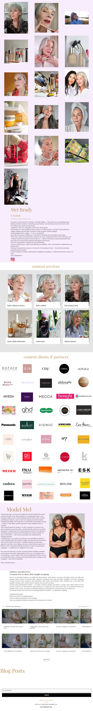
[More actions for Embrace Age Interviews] (12, 606)
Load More (46, 659)
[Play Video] (15, 616)
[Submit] (46, 695)
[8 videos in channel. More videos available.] (46, 631)
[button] (12, 606)
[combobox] (84, 606)
